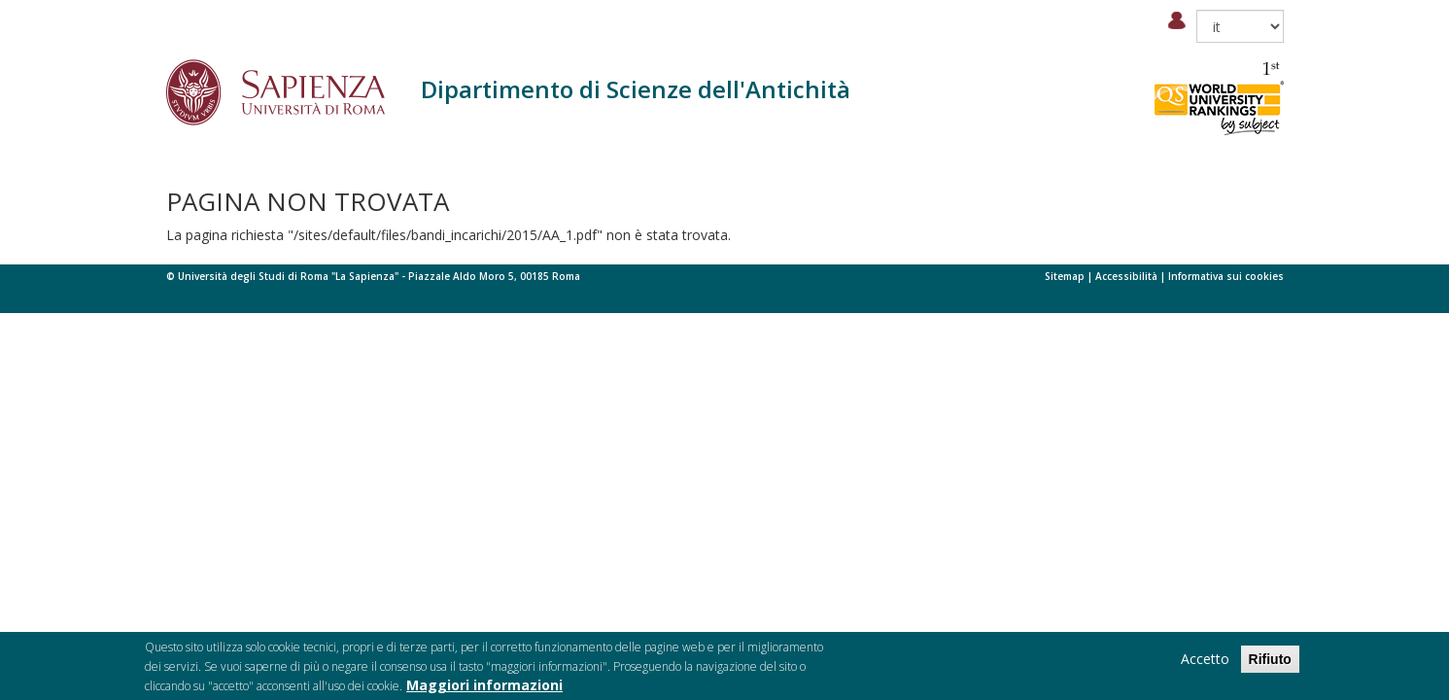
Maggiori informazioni (484, 690)
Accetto (1205, 663)
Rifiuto (1270, 664)
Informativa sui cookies (1226, 276)
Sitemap (1065, 276)
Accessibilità (1126, 276)
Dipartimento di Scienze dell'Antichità (635, 89)
